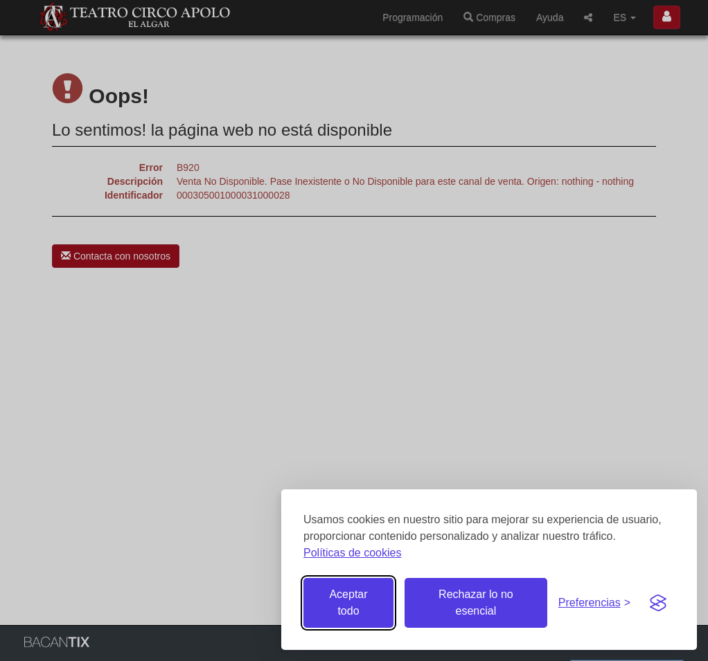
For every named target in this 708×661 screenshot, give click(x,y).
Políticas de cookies (352, 553)
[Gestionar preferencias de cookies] (594, 603)
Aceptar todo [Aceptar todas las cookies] (348, 602)
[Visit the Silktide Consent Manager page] (658, 602)
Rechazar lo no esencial (476, 602)
